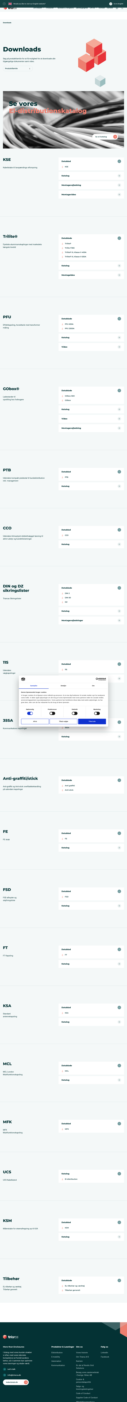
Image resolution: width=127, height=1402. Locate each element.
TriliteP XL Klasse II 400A (75, 252)
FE (66, 839)
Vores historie (82, 1352)
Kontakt (102, 8)
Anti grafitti (70, 786)
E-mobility (55, 1357)
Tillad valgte (63, 721)
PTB (66, 477)
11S (66, 669)
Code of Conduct (83, 1393)
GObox (68, 400)
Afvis (35, 721)
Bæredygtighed (82, 8)
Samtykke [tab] (33, 686)
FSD (66, 897)
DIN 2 (67, 593)
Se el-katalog (101, 137)
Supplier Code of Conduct (87, 1397)
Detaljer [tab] (63, 686)
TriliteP (68, 244)
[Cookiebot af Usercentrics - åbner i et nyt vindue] (97, 679)
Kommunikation (58, 1365)
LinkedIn (104, 1352)
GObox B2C (70, 396)
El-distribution (71, 1179)
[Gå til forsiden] (10, 8)
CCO (66, 535)
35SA (67, 728)
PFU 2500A (69, 328)
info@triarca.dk (14, 1375)
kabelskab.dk (12, 1382)
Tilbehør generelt (72, 1290)
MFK (67, 1129)
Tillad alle (92, 721)
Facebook (105, 1357)
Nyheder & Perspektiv (66, 8)
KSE (66, 167)
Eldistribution (57, 1352)
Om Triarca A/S (82, 1357)
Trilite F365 (70, 248)
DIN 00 (68, 598)
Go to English (118, 4)
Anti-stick (69, 790)
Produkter (50, 8)
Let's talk (11, 1369)
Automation (56, 1361)
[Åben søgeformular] (122, 8)
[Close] (4, 4)
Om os (92, 8)
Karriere (110, 8)
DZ (66, 602)
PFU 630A (69, 324)
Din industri (37, 8)
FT (66, 955)
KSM (67, 1228)
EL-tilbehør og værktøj (75, 1286)
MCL (67, 1071)
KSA (66, 1013)
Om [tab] (93, 686)
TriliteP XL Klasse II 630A (75, 257)
